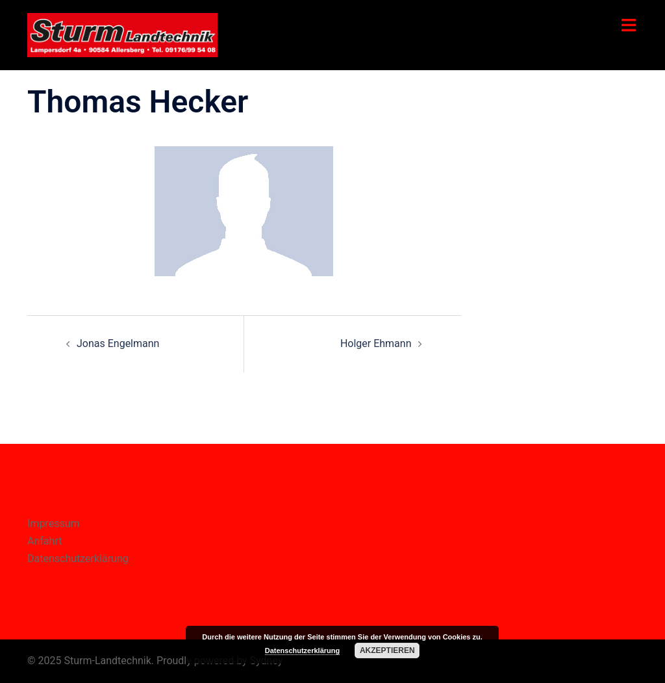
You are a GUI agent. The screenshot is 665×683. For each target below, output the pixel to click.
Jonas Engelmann (118, 343)
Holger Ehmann (376, 343)
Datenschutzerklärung (78, 558)
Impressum (53, 523)
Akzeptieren (387, 650)
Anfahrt (44, 541)
